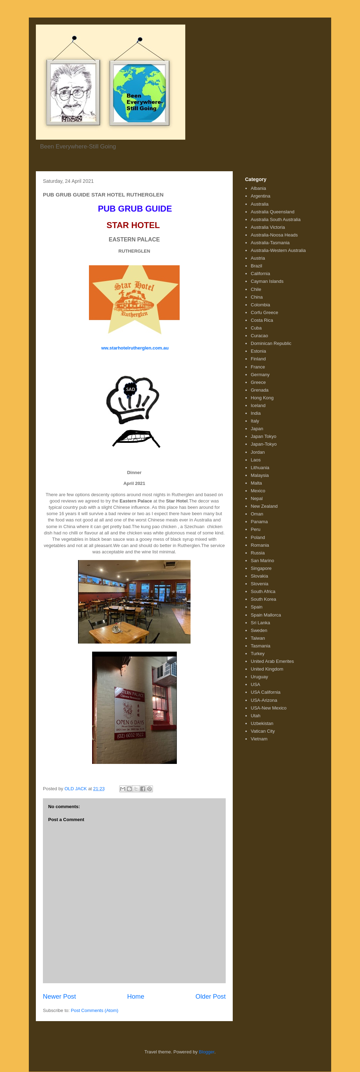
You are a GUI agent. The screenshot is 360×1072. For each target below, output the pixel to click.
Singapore (261, 568)
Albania (258, 188)
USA (255, 684)
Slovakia (259, 576)
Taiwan (258, 638)
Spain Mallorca (266, 615)
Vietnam (259, 738)
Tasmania (260, 645)
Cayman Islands (267, 281)
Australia (260, 204)
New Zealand (264, 506)
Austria (258, 258)
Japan (257, 428)
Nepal (257, 498)
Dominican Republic (271, 343)
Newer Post (59, 996)
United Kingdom (267, 669)
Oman (257, 514)
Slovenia (259, 583)
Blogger (206, 1051)
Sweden (259, 630)
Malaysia (260, 475)
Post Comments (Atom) (94, 1010)
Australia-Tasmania (270, 242)
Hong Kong (262, 397)
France (258, 366)
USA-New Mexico (269, 708)
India (256, 413)
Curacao (259, 335)
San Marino (262, 560)
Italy (255, 421)
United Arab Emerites (272, 661)
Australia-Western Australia (278, 250)
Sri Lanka (260, 622)
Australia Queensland (272, 211)
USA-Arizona (264, 700)
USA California (266, 692)
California (260, 273)
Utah (255, 715)
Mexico (258, 490)
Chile (256, 289)
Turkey (257, 653)
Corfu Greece (264, 312)
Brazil (256, 265)
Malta (256, 483)
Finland (258, 358)
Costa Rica (262, 320)
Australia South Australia (276, 219)
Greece (258, 382)
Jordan (258, 452)
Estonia (258, 351)
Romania (260, 545)
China (257, 297)
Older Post (210, 996)
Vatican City (263, 731)
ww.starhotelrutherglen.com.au (134, 348)
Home (135, 996)
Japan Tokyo (263, 436)
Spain (256, 607)
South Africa (263, 591)
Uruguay (259, 676)
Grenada (260, 390)
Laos (256, 459)
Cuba (256, 328)
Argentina (260, 196)
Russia (258, 552)
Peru (255, 529)
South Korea (263, 599)
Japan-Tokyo (264, 444)
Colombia (260, 304)
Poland (258, 537)
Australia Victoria (268, 227)
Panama (259, 521)
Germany (260, 374)
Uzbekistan (262, 723)
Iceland (258, 405)
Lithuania (260, 467)
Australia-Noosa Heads (274, 235)
